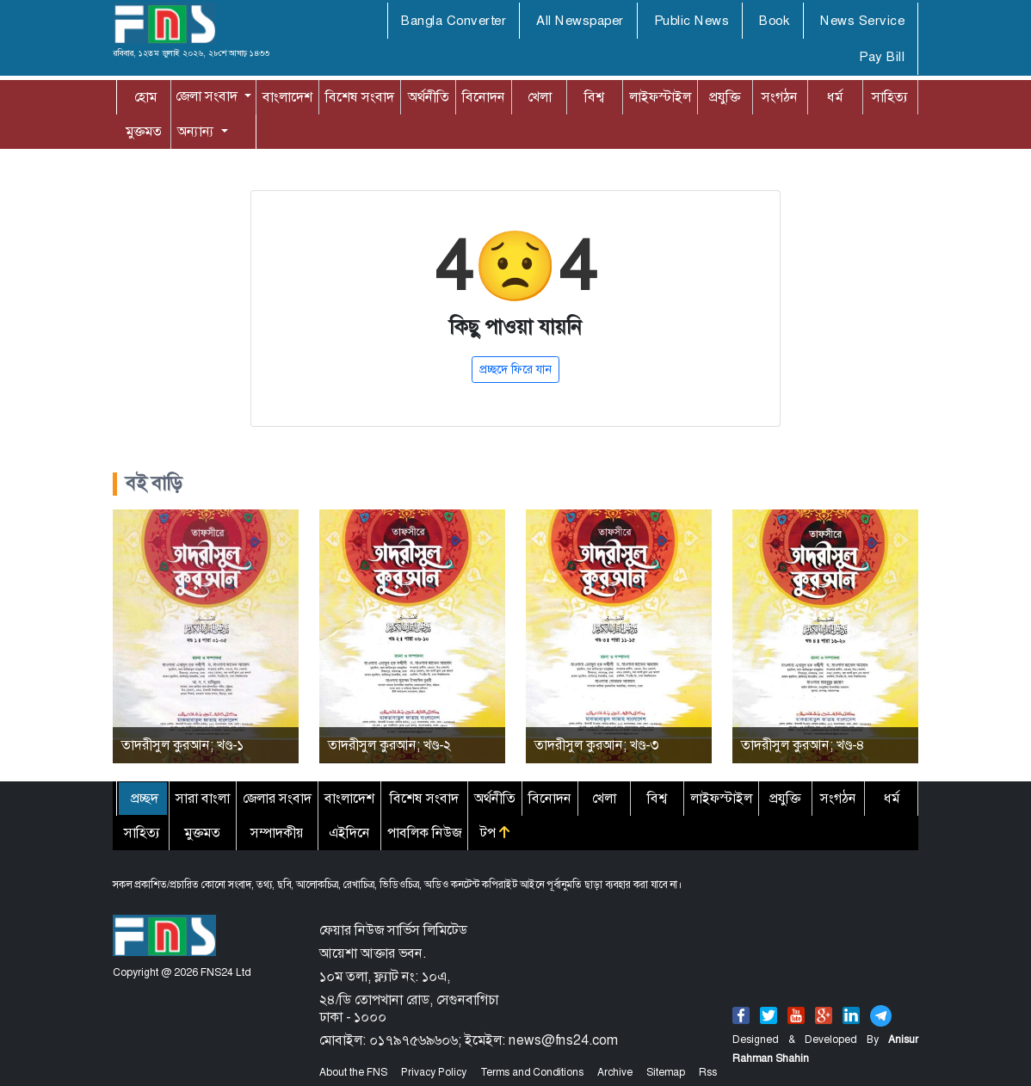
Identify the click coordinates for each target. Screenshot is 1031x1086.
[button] (213, 96)
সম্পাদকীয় (277, 833)
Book (774, 20)
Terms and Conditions (531, 1072)
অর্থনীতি (428, 97)
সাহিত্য (890, 97)
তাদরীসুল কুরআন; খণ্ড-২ (389, 745)
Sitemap (665, 1072)
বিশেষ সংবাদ (359, 97)
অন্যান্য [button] (179, 131)
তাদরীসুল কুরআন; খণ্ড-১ (182, 745)
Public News (692, 20)
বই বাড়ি (154, 483)
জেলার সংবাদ (277, 798)
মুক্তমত (144, 131)
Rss (708, 1072)
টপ (494, 833)
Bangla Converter (453, 20)
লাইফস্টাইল (660, 97)
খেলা (540, 97)
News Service (862, 20)
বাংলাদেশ (287, 97)
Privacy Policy (433, 1072)
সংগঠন (780, 97)
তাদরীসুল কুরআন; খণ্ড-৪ (803, 745)
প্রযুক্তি (724, 97)
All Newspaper (580, 20)
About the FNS (353, 1072)
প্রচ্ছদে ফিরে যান (515, 369)
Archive (615, 1072)
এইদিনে (349, 833)
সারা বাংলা (203, 798)
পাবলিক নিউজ (424, 833)
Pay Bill (881, 56)
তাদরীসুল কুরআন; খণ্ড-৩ (596, 745)
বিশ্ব (594, 97)
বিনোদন (483, 97)
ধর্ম (835, 97)
